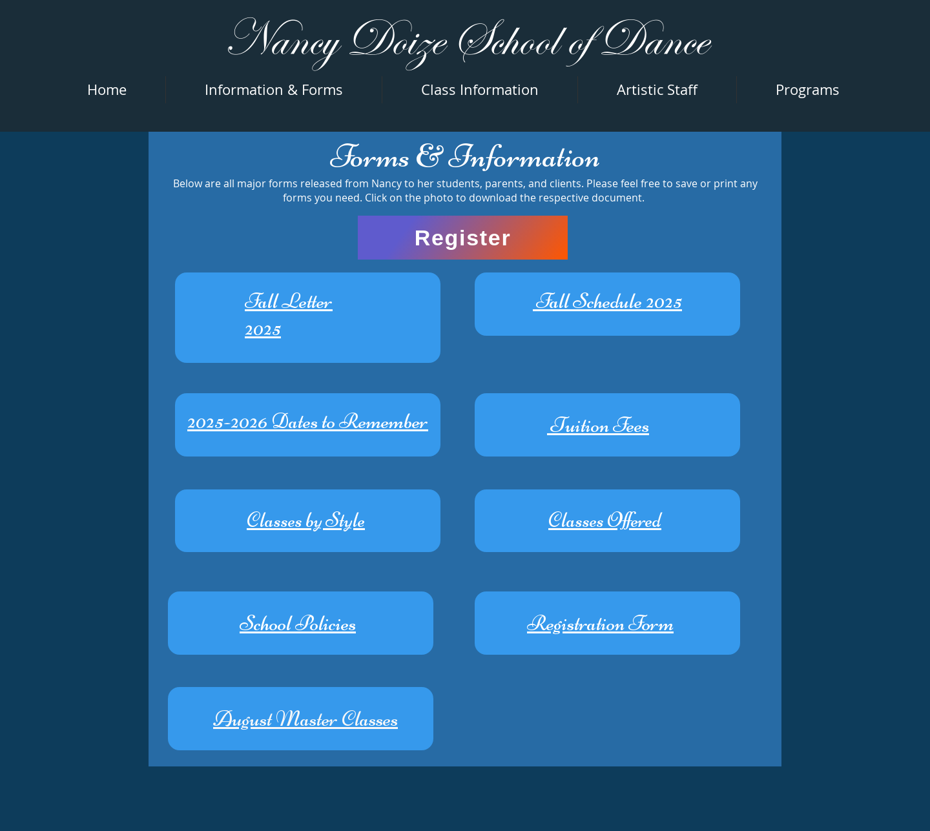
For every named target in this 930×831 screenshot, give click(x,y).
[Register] (463, 238)
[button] (807, 89)
